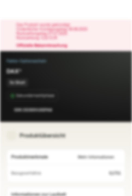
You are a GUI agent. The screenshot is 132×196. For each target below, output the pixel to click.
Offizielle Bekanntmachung (44, 46)
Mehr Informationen (99, 157)
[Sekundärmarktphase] (32, 95)
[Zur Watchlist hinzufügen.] (109, 110)
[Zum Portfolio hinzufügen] (120, 110)
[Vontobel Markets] (21, 9)
